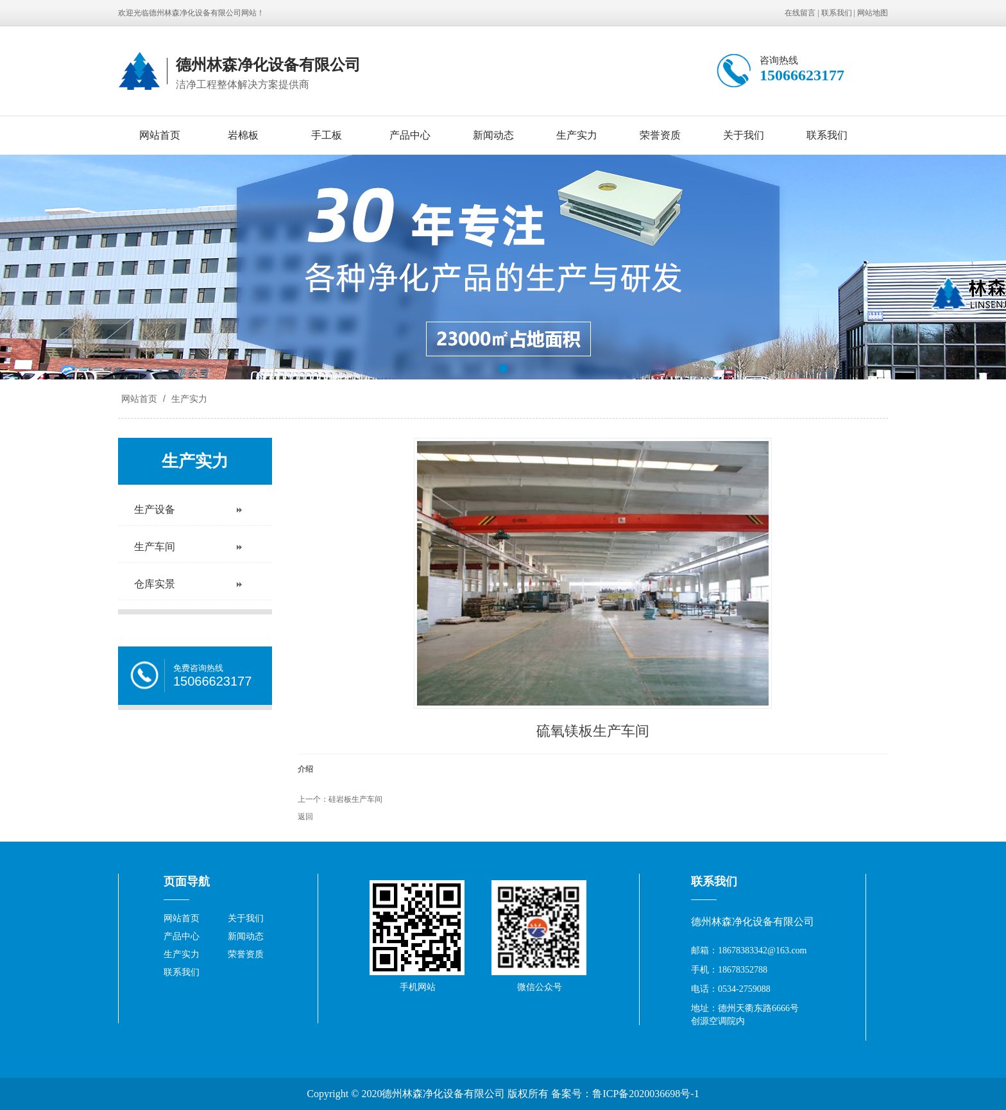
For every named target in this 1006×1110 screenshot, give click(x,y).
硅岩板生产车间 (355, 799)
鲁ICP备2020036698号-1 (645, 1093)
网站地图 (872, 12)
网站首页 (159, 135)
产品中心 (410, 135)
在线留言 (800, 12)
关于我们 (743, 135)
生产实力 (576, 135)
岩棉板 (243, 135)
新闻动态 (493, 135)
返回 (305, 816)
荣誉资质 (660, 135)
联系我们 (836, 12)
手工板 (326, 135)
